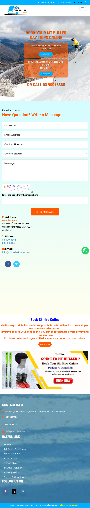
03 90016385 (9, 239)
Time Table (10, 463)
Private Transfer (13, 467)
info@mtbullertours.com (15, 252)
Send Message (45, 212)
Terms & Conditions (15, 477)
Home (7, 444)
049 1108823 (8, 243)
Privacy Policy (12, 472)
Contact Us (10, 458)
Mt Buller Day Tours (15, 449)
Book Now (45, 54)
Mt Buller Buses (12, 453)
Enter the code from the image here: (20, 195)
